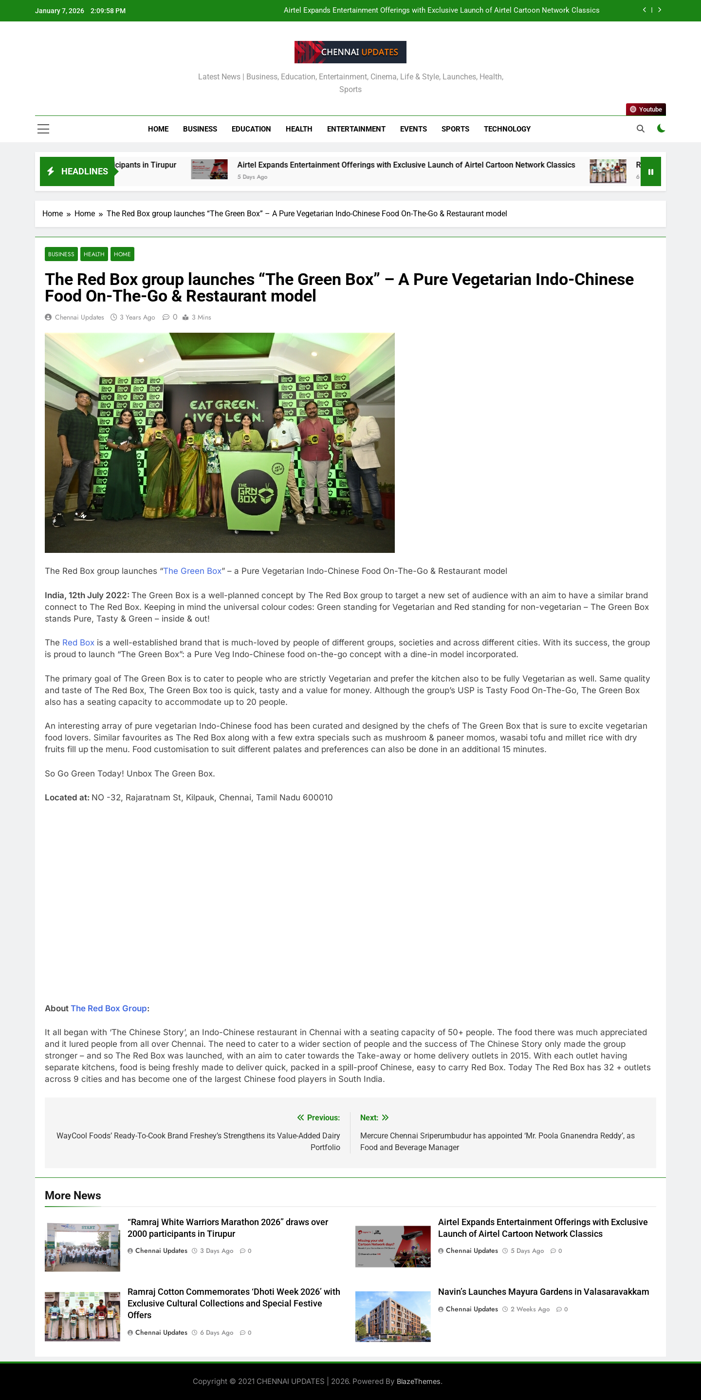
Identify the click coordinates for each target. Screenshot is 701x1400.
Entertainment (356, 129)
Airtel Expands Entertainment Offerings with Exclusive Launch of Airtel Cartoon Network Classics (442, 11)
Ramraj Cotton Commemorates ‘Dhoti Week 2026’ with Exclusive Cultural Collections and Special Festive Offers (234, 1303)
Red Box (78, 642)
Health (299, 129)
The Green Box (192, 571)
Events (413, 129)
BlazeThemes (419, 1381)
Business (200, 129)
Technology (507, 129)
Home (158, 129)
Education (251, 129)
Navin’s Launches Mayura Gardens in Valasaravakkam (543, 1292)
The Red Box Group (109, 1008)
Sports (455, 129)
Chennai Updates (79, 317)
